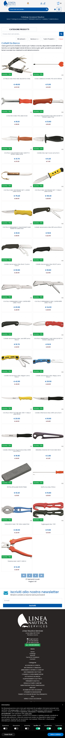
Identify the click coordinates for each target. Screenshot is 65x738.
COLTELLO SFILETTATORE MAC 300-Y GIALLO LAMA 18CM (17, 413)
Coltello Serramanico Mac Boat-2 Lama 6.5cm (17, 265)
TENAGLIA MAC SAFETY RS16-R (17, 561)
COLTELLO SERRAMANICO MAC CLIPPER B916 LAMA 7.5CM (48, 302)
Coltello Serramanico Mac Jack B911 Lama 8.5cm (17, 339)
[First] (23, 575)
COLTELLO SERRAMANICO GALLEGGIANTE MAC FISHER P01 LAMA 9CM (17, 228)
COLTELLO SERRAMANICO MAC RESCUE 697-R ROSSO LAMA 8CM (48, 339)
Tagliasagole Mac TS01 (48, 524)
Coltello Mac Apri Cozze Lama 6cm (48, 153)
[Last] (41, 575)
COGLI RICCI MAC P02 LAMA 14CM (16, 116)
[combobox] (26, 9)
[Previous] (29, 575)
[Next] (35, 575)
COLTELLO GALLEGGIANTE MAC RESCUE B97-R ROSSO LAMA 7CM (48, 116)
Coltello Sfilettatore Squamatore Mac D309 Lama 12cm (17, 450)
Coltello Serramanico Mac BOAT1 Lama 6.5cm (48, 265)
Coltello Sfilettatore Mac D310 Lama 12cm (48, 413)
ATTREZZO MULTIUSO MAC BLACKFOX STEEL (16, 79)
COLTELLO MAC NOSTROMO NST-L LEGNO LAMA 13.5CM (17, 190)
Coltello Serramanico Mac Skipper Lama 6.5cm (17, 376)
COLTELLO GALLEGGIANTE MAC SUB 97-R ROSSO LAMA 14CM (16, 153)
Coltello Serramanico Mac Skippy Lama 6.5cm (48, 376)
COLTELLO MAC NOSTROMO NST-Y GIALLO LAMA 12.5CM (48, 190)
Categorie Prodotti (19, 29)
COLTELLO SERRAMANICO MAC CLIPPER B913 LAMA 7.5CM (16, 302)
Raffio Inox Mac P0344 (48, 487)
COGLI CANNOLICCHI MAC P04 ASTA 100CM (48, 79)
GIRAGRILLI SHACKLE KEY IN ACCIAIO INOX (48, 450)
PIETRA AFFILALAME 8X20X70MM (17, 487)
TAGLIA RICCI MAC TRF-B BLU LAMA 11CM (16, 524)
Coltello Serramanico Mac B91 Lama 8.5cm (48, 227)
